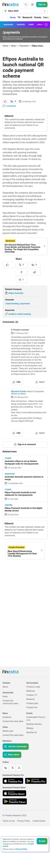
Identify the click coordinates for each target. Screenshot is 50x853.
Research (27, 17)
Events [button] (37, 17)
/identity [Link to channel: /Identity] (8, 505)
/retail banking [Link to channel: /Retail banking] (12, 303)
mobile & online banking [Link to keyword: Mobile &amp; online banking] (19, 314)
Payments (24, 46)
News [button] (13, 17)
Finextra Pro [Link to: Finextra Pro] (31, 707)
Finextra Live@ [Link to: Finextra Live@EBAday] (33, 687)
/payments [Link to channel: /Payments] (25, 303)
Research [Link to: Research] (30, 699)
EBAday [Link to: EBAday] (30, 728)
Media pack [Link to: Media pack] (8, 731)
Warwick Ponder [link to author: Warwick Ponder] (18, 391)
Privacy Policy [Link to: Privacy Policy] (23, 821)
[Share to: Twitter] (21, 265)
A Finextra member (20, 330)
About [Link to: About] (5, 687)
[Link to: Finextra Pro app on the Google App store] (35, 781)
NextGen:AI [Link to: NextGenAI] (31, 732)
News (13, 46)
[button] (5, 17)
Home (5, 46)
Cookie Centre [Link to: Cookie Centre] (39, 821)
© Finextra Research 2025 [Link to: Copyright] (14, 815)
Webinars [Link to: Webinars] (30, 691)
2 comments (11, 106)
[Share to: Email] (21, 280)
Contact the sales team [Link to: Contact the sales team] (13, 735)
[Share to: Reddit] (34, 272)
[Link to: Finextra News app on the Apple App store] (14, 793)
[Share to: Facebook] (21, 272)
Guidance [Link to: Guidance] (7, 717)
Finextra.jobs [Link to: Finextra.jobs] (32, 703)
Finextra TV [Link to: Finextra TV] (31, 695)
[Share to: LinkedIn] (13, 101)
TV (19, 17)
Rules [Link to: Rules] (5, 696)
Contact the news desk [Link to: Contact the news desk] (13, 721)
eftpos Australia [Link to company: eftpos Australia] (15, 293)
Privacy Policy (21, 849)
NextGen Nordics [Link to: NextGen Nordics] (34, 724)
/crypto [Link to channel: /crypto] (8, 458)
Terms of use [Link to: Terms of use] (9, 821)
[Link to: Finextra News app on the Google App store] (15, 801)
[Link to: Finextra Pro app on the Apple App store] (13, 781)
